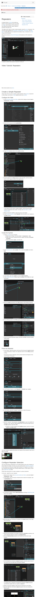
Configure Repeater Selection (27, 23)
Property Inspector (10, 214)
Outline (16, 99)
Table (14, 95)
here (13, 87)
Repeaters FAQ (25, 24)
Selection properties (30, 465)
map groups (26, 30)
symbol (10, 22)
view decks (15, 30)
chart (32, 31)
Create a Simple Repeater (27, 21)
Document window (10, 99)
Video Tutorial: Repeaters (26, 20)
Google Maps (20, 30)
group (26, 29)
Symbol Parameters (10, 277)
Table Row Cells (7, 469)
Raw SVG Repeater (15, 34)
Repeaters (23, 18)
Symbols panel (9, 249)
